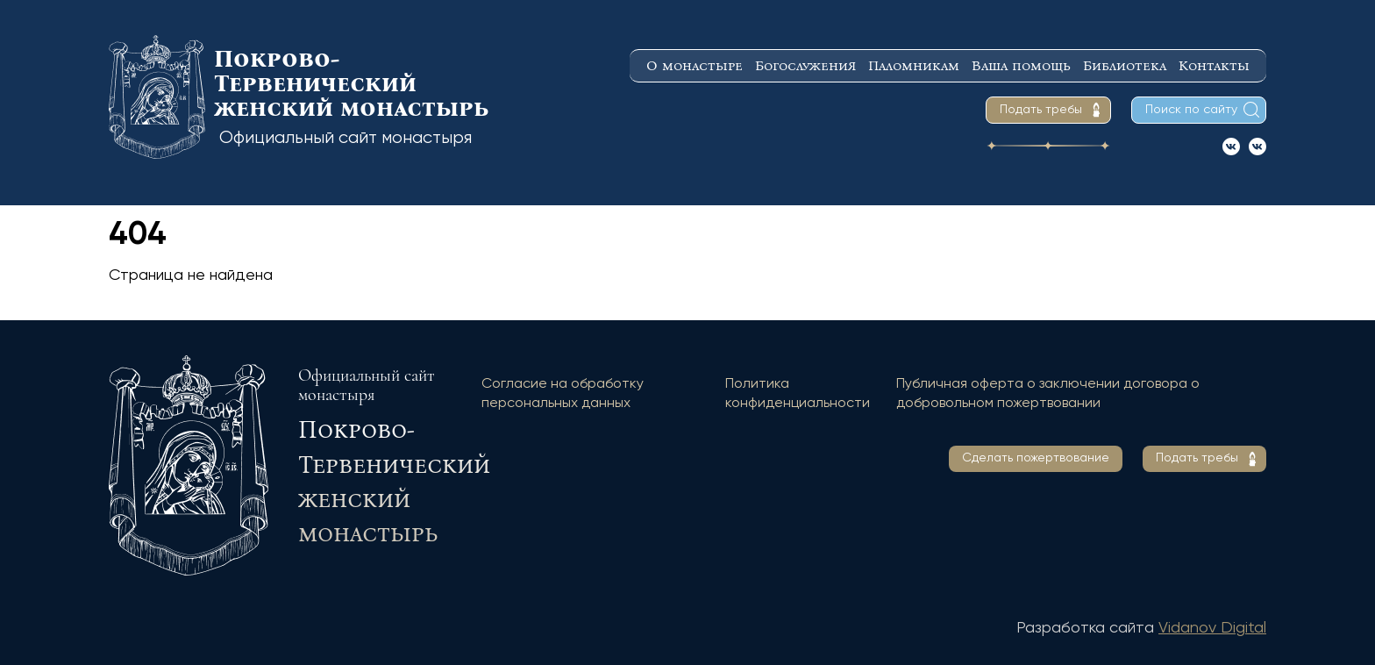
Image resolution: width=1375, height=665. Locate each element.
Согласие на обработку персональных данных (562, 394)
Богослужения (805, 65)
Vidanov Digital (1212, 628)
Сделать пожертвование (1035, 458)
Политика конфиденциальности (797, 394)
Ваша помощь (1021, 65)
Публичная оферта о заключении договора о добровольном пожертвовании (1048, 394)
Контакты (1214, 65)
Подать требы (1041, 110)
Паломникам (913, 65)
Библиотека (1124, 65)
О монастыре (694, 65)
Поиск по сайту (1191, 110)
